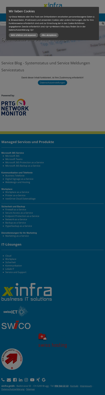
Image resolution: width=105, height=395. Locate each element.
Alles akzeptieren (49, 35)
